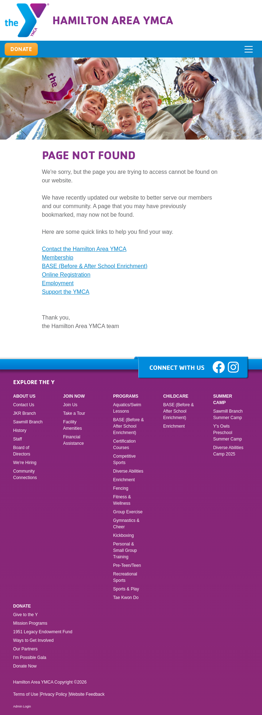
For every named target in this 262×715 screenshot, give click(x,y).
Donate (22, 606)
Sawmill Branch (28, 421)
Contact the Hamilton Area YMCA (84, 249)
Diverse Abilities (128, 471)
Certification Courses (124, 444)
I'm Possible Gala (29, 657)
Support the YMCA (65, 292)
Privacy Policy (53, 694)
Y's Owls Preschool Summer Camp (227, 433)
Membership (57, 258)
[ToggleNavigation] (249, 49)
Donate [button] (21, 48)
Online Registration (66, 275)
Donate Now (25, 666)
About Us (24, 396)
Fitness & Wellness (122, 500)
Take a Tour (74, 413)
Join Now (74, 396)
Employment (58, 283)
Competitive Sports (124, 459)
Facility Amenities (72, 425)
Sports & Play (126, 588)
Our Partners (25, 648)
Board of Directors (21, 451)
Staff (17, 439)
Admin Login (22, 706)
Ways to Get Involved (33, 640)
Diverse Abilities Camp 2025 (228, 451)
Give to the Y (25, 614)
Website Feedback (86, 694)
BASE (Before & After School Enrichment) (95, 266)
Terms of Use (25, 694)
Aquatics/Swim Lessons (127, 408)
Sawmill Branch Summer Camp (228, 414)
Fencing (121, 488)
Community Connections (25, 474)
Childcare (176, 396)
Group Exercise (128, 511)
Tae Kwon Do (125, 597)
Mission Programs (30, 623)
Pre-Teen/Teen (127, 565)
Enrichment (124, 479)
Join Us (70, 404)
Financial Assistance (73, 440)
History (19, 430)
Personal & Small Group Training (125, 550)
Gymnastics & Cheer (126, 523)
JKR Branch (24, 413)
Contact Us (23, 404)
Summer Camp (222, 399)
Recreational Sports (125, 577)
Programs (125, 396)
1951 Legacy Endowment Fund (42, 631)
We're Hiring (24, 462)
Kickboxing (123, 535)
